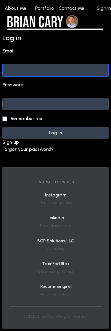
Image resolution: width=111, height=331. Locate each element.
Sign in (104, 8)
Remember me (26, 118)
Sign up (10, 142)
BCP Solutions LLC (55, 241)
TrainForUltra (55, 263)
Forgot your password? (28, 149)
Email (8, 51)
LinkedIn (55, 217)
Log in (55, 132)
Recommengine (55, 286)
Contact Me (71, 8)
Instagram (55, 195)
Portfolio (44, 8)
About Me (15, 8)
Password (13, 84)
